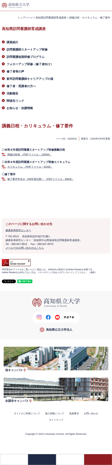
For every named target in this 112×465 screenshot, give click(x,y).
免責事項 (74, 413)
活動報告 (12, 93)
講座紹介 (12, 42)
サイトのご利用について (27, 413)
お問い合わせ (91, 413)
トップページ (25, 17)
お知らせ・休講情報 (20, 108)
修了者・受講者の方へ (21, 86)
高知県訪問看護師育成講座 (51, 17)
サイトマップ (56, 419)
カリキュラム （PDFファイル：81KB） (30, 166)
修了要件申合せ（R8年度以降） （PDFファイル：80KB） (40, 179)
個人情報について (54, 413)
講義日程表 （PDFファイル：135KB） (29, 154)
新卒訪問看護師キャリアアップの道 (30, 78)
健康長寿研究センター (18, 230)
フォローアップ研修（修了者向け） (30, 64)
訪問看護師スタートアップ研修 (27, 49)
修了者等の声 (15, 71)
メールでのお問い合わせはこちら (24, 247)
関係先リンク (15, 100)
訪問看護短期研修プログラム (26, 56)
